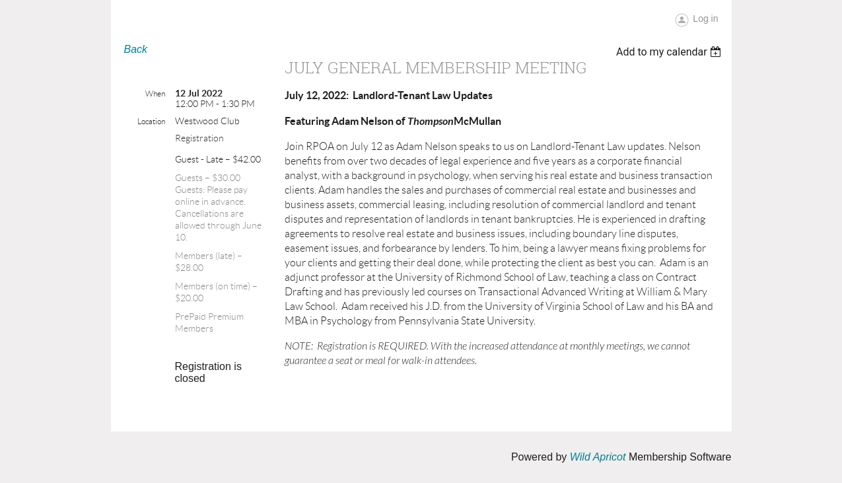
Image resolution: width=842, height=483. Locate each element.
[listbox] (670, 52)
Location (151, 121)
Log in (705, 18)
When (155, 93)
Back (136, 49)
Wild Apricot (598, 457)
